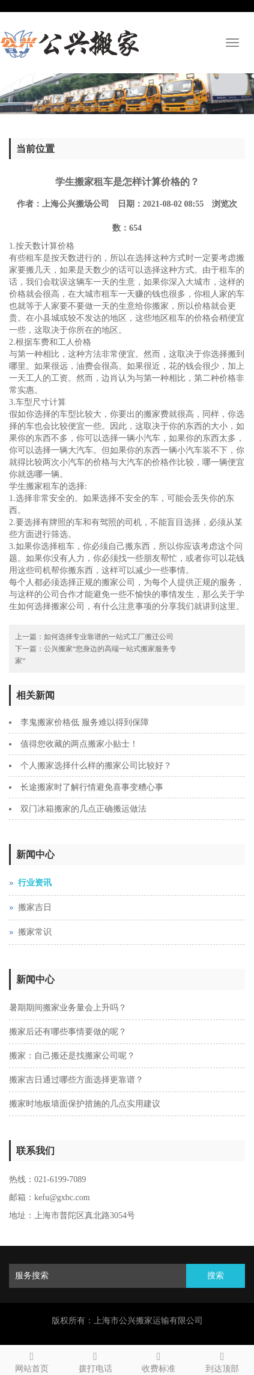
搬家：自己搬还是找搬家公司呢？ (72, 1055)
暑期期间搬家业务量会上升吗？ (68, 1007)
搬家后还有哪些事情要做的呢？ (68, 1031)
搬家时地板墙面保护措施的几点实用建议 (84, 1103)
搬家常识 (35, 931)
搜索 (215, 1275)
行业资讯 (35, 882)
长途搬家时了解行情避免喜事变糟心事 (91, 787)
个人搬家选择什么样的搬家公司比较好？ (96, 765)
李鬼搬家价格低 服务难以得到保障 (84, 722)
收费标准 (159, 1360)
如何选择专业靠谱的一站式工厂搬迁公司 (109, 637)
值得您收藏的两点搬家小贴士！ (79, 743)
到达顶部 (222, 1360)
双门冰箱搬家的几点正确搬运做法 (83, 808)
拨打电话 (95, 1360)
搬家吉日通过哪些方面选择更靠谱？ (76, 1079)
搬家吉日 (35, 907)
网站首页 (32, 1360)
